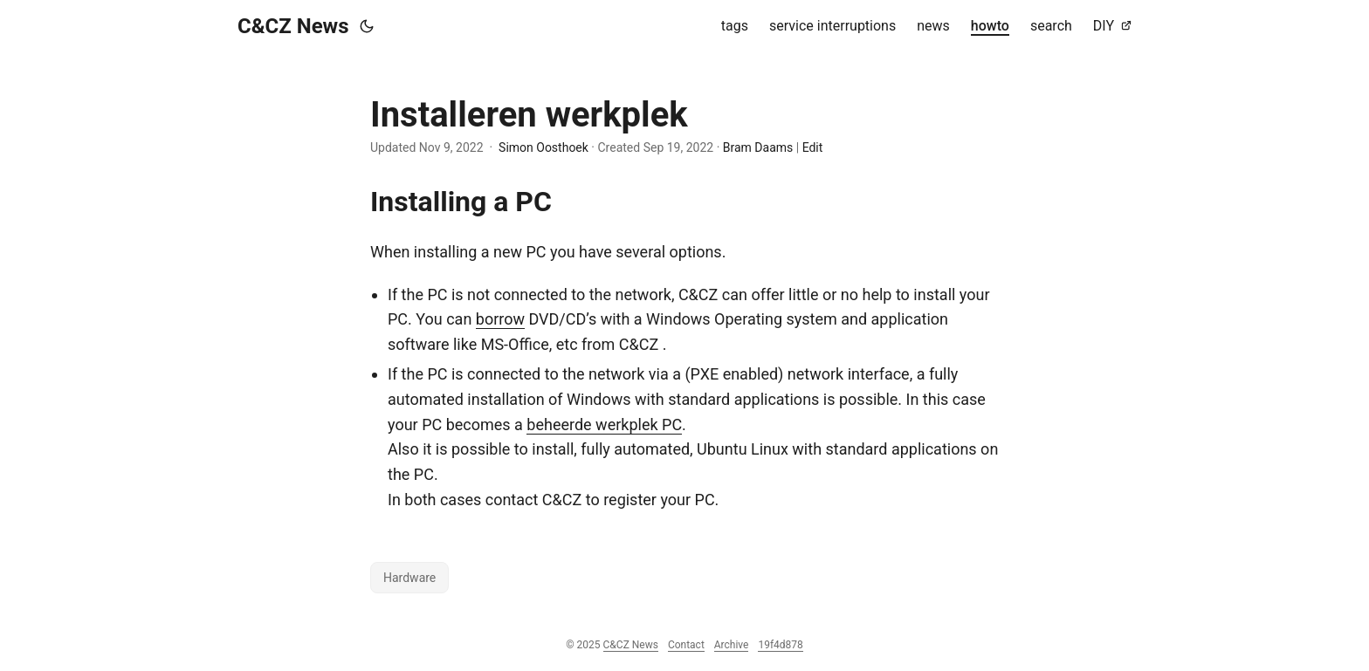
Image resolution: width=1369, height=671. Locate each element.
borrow (500, 319)
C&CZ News (293, 26)
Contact (686, 645)
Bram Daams (758, 147)
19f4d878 (780, 645)
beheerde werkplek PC (604, 424)
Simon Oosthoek (543, 147)
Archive (731, 645)
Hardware (409, 578)
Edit (812, 147)
